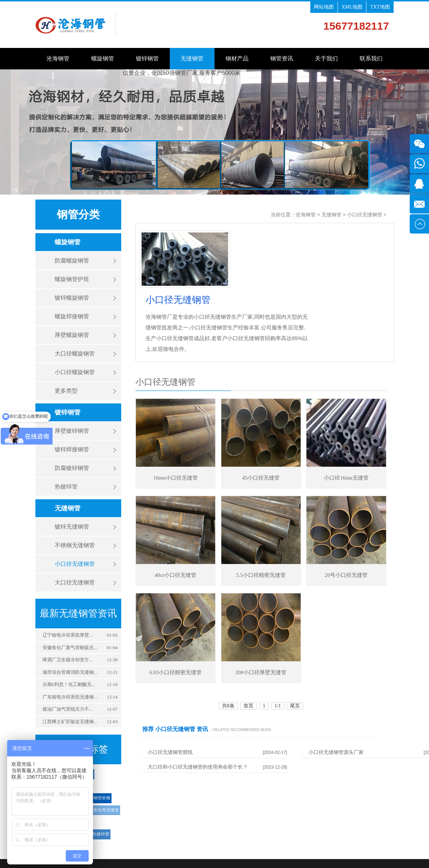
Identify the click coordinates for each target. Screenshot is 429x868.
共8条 (228, 705)
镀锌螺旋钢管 (72, 298)
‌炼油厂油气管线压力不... (68, 709)
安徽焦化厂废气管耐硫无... (70, 647)
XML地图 (352, 7)
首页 (248, 705)
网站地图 (324, 7)
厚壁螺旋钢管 (72, 335)
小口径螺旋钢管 (75, 372)
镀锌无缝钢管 (72, 527)
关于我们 (326, 58)
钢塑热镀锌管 (96, 834)
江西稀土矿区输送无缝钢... (70, 721)
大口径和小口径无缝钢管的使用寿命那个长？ (198, 767)
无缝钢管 (192, 58)
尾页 (295, 705)
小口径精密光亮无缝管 (97, 810)
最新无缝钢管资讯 (78, 613)
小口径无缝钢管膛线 (170, 752)
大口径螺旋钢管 (75, 353)
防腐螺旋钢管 (72, 261)
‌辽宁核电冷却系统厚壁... (68, 635)
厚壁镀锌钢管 (72, 431)
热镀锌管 (66, 487)
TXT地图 (380, 7)
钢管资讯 (281, 58)
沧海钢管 (57, 58)
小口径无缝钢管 (75, 564)
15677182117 (356, 26)
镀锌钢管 (147, 58)
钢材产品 (237, 58)
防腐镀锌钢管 (72, 468)
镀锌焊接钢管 (72, 449)
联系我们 (371, 58)
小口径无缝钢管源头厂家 (336, 752)
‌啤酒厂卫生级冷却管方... (68, 659)
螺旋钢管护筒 (72, 279)
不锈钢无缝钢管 (75, 545)
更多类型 (66, 391)
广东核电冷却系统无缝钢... (70, 697)
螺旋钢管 (102, 58)
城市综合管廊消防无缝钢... (70, 672)
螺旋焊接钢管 (72, 316)
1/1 (278, 705)
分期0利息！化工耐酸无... (69, 684)
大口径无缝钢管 (75, 582)
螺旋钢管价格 (97, 797)
